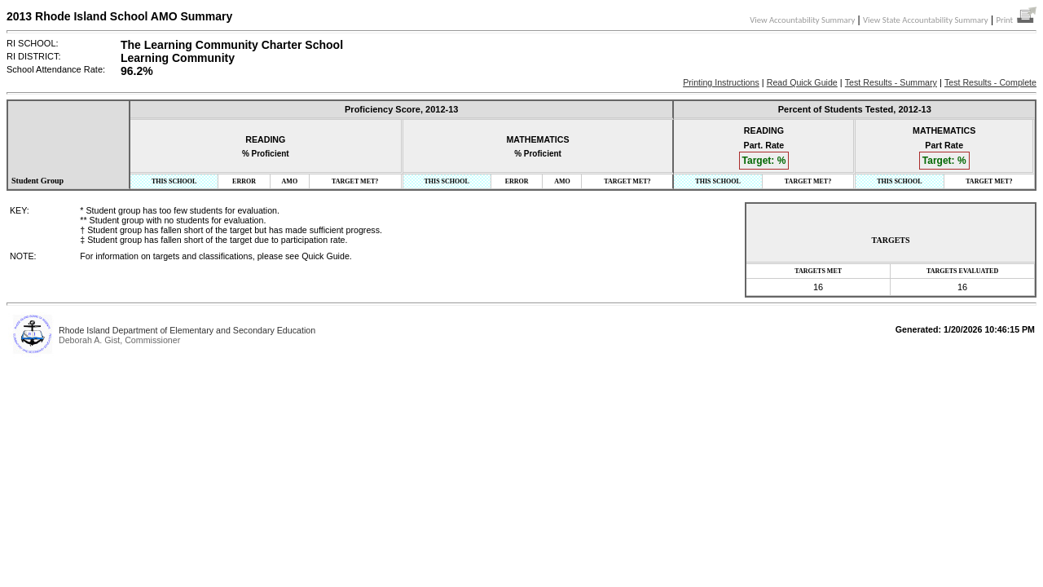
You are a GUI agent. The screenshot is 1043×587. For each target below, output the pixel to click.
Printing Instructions (721, 82)
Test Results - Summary (891, 82)
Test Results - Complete (990, 82)
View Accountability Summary (802, 20)
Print (1016, 20)
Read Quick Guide (802, 82)
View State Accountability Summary (925, 20)
